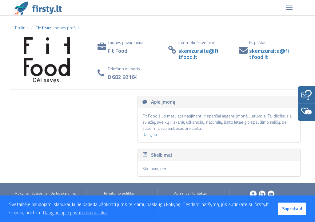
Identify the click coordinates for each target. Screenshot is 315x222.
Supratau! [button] (292, 208)
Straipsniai (40, 193)
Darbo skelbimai (63, 193)
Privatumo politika (119, 193)
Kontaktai (199, 193)
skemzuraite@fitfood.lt (198, 54)
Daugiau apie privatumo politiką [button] (75, 212)
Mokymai (22, 193)
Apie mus (181, 193)
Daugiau (149, 134)
